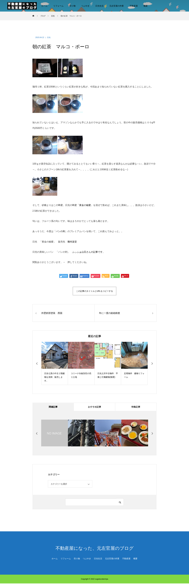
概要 (146, 6)
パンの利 (60, 231)
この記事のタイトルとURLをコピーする (94, 291)
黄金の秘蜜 (85, 205)
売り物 (72, 6)
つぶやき (85, 6)
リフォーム (58, 6)
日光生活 (99, 6)
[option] (54, 363)
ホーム (44, 6)
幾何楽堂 (72, 241)
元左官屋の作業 (116, 6)
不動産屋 (134, 6)
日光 (49, 37)
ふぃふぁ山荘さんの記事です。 (88, 252)
